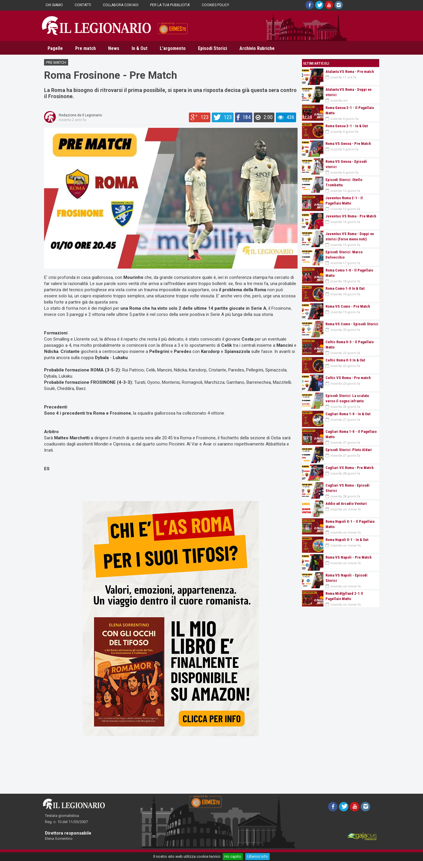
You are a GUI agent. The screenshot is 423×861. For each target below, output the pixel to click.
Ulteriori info (257, 856)
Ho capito (232, 856)
